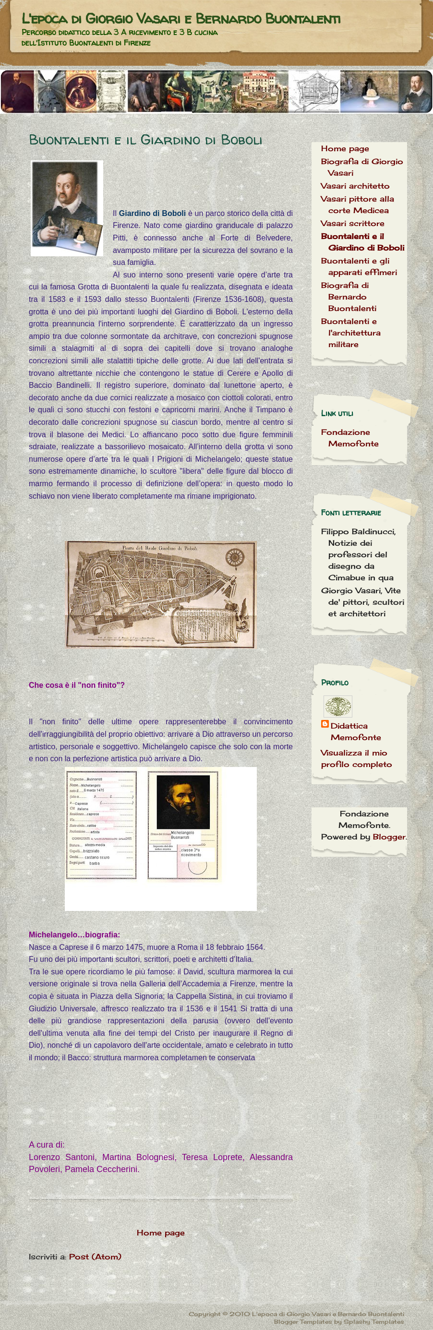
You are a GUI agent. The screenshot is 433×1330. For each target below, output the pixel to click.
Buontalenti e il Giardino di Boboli (146, 139)
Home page (161, 1232)
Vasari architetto (355, 186)
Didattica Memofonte (356, 731)
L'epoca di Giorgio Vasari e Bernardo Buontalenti (181, 18)
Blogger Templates (303, 1321)
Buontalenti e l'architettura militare (351, 332)
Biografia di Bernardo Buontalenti (348, 296)
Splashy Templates (374, 1321)
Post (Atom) (95, 1256)
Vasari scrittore (353, 223)
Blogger (389, 836)
